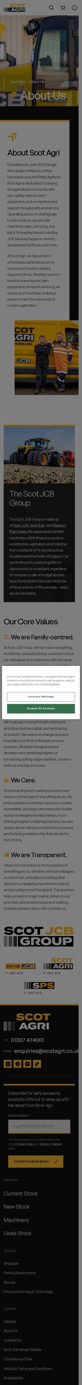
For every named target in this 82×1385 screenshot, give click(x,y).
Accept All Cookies (41, 708)
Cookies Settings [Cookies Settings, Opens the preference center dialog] (41, 696)
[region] (41, 692)
